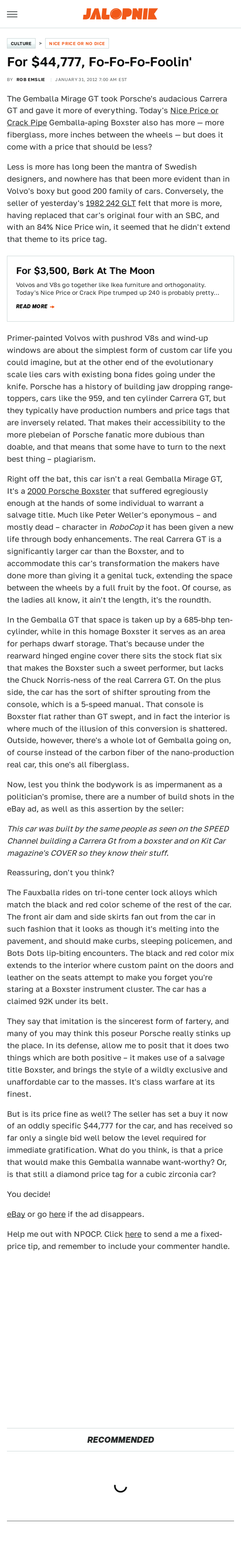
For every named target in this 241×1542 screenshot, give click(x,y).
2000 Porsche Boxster (68, 491)
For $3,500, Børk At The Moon (85, 270)
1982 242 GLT (111, 203)
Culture (21, 43)
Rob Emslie (31, 79)
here (57, 1214)
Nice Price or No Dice (77, 43)
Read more (32, 306)
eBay (16, 1214)
